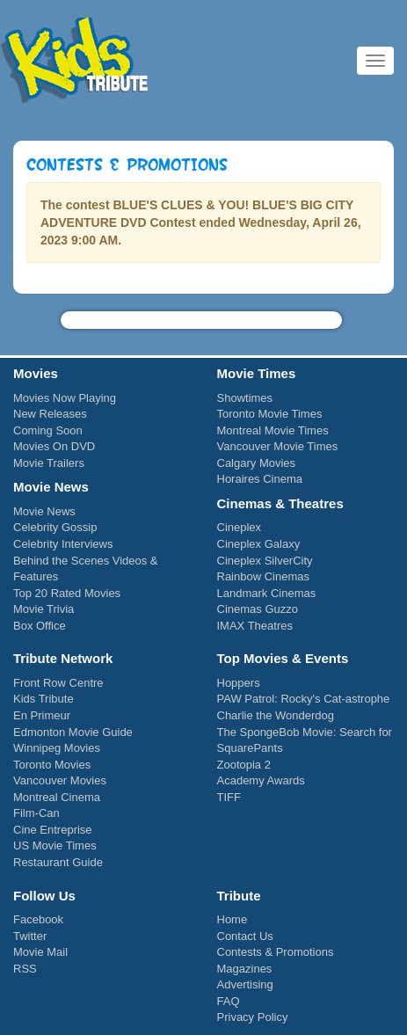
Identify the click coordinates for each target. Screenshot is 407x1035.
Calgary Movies (256, 463)
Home (232, 919)
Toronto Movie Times (270, 413)
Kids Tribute (75, 62)
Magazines (245, 968)
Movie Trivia (43, 609)
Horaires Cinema (260, 478)
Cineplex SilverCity (265, 560)
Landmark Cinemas (266, 593)
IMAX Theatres (255, 625)
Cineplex (239, 527)
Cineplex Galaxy (259, 543)
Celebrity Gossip (55, 527)
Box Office (39, 625)
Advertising (245, 984)
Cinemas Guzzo (257, 609)
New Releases (50, 413)
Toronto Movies (52, 764)
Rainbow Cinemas (263, 576)
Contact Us (245, 936)
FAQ (228, 1001)
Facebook (38, 919)
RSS (25, 968)
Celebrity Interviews (63, 543)
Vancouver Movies (59, 780)
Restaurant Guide (58, 862)
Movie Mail (40, 951)
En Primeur (41, 715)
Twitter (30, 936)
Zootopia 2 (244, 764)
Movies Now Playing (64, 398)
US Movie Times (55, 845)
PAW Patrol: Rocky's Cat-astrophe (303, 698)
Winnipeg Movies (56, 747)
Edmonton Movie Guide (73, 732)
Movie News (44, 511)
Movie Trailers (48, 463)
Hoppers (238, 682)
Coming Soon (48, 430)
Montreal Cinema (56, 797)
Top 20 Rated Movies (66, 593)
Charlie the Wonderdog (275, 715)
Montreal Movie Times (273, 430)
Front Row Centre (58, 682)
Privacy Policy (252, 1017)
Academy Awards (261, 780)
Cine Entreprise (52, 829)
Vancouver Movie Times (277, 446)
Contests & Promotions (275, 951)
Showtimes (245, 398)
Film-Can (36, 813)
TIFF (229, 797)
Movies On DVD (54, 446)
